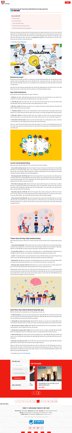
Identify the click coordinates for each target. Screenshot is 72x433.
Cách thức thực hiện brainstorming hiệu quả (21, 28)
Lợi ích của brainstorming (17, 23)
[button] (34, 393)
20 (52, 401)
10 (48, 401)
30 (56, 401)
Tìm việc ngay (18, 378)
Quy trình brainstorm (16, 21)
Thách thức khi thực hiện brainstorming (20, 25)
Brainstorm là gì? (16, 18)
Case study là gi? (21, 42)
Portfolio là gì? (26, 353)
